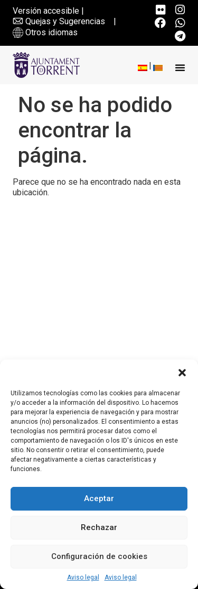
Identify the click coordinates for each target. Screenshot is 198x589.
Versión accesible (46, 11)
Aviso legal (83, 577)
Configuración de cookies (99, 556)
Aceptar (99, 498)
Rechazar (99, 527)
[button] (182, 372)
